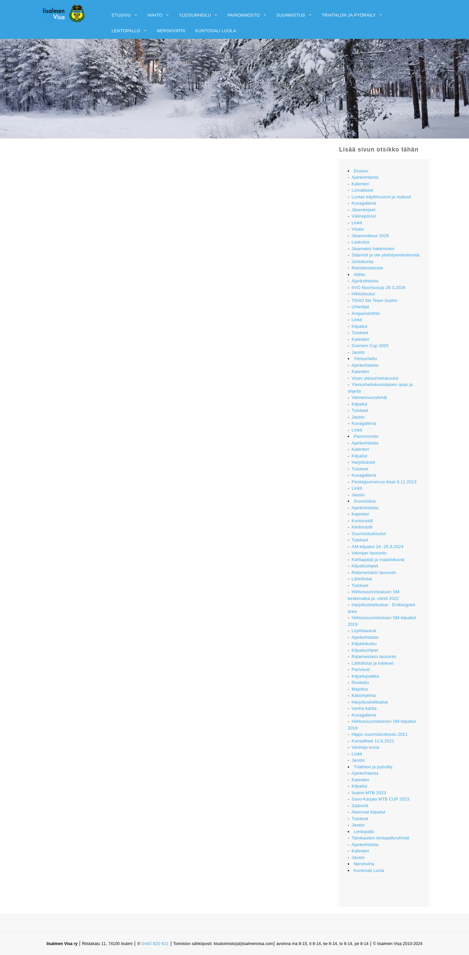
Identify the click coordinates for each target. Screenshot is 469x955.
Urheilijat (360, 306)
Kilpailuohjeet (365, 565)
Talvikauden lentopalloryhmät (380, 837)
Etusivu (121, 15)
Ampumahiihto (366, 313)
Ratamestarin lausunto (374, 572)
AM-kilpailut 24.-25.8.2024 (378, 546)
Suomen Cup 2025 (370, 345)
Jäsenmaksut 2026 (370, 235)
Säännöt (360, 805)
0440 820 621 (155, 943)
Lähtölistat (362, 578)
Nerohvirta (171, 30)
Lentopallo (126, 30)
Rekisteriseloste (367, 267)
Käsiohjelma (364, 695)
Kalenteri (360, 183)
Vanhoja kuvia (365, 747)
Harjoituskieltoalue (370, 702)
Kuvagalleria (364, 203)
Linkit (357, 222)
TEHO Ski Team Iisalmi (375, 300)
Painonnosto (244, 15)
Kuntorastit (362, 520)
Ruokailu (360, 682)
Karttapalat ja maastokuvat (378, 559)
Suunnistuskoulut (369, 533)
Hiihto (154, 15)
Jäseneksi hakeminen (373, 248)
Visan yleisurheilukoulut (375, 378)
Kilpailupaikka (365, 676)
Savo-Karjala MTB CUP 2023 (381, 799)
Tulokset (360, 332)
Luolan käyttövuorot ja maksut (381, 196)
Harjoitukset (363, 462)
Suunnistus (290, 15)
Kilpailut (359, 326)
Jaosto (358, 352)
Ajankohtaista (365, 177)
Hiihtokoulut (363, 293)
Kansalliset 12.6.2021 (373, 740)
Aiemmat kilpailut (369, 812)
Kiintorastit (362, 527)
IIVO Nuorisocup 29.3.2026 (379, 287)
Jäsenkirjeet (364, 209)
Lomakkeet (362, 190)
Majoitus (360, 689)
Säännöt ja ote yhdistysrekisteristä (386, 254)
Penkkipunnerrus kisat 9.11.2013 (384, 481)
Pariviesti (361, 669)
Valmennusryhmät (369, 397)
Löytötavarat (364, 630)
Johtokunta (363, 261)
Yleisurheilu (195, 15)
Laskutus (361, 241)
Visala (358, 229)
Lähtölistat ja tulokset (373, 663)
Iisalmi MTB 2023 (369, 792)
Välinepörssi (364, 216)
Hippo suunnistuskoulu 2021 (380, 734)
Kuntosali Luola (215, 30)
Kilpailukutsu (364, 643)
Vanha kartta (364, 708)
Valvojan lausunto (369, 552)
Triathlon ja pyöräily (349, 15)
